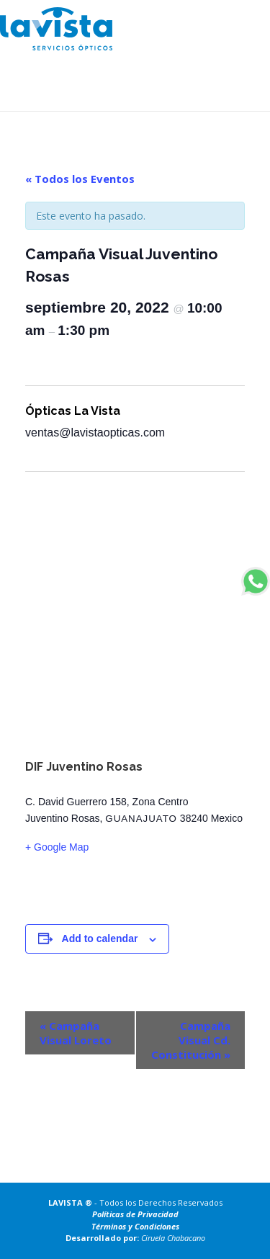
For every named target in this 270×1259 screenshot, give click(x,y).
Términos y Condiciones (135, 1226)
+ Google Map (57, 847)
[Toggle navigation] (243, 21)
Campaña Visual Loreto (76, 1032)
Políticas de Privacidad (135, 1214)
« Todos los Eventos (80, 178)
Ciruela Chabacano (173, 1237)
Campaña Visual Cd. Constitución (190, 1040)
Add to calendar (100, 938)
